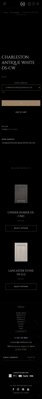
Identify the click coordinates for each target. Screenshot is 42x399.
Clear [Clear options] (3, 92)
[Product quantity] (21, 103)
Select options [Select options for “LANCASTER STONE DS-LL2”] (21, 286)
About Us (21, 317)
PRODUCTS (21, 315)
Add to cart (21, 112)
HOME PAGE (21, 313)
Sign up (31, 357)
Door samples (14, 12)
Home (6, 12)
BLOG (21, 326)
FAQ (21, 328)
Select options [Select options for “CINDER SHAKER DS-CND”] (21, 228)
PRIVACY (21, 322)
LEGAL (21, 324)
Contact (21, 319)
